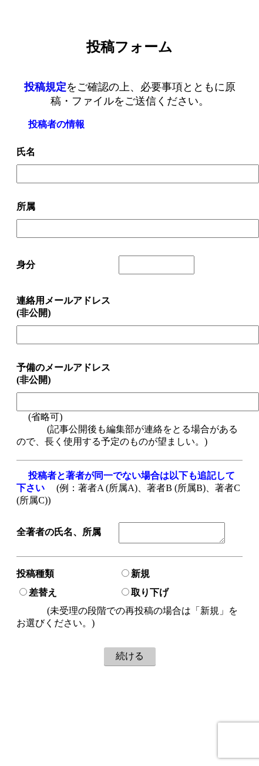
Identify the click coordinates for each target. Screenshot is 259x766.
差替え (38, 595)
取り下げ (145, 595)
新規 (136, 576)
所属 (25, 206)
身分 (25, 265)
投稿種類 (35, 576)
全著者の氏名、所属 (58, 534)
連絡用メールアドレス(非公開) (63, 306)
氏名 (25, 152)
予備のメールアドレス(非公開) (63, 373)
